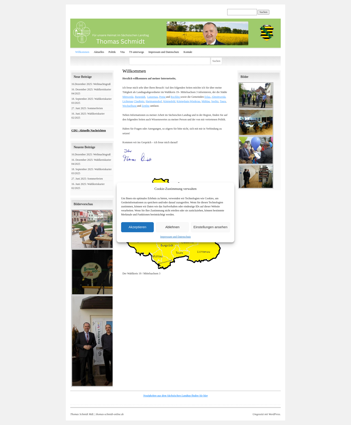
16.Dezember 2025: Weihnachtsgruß (91, 84)
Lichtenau (127, 101)
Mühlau (205, 101)
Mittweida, (128, 96)
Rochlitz (176, 96)
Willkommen (82, 52)
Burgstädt (140, 96)
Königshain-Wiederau (188, 101)
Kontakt (188, 52)
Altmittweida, (219, 96)
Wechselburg (129, 105)
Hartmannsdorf (154, 101)
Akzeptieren (137, 227)
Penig (162, 96)
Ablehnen (172, 227)
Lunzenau (152, 96)
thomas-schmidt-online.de (110, 414)
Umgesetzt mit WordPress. (267, 414)
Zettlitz (146, 105)
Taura (223, 101)
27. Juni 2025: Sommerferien (87, 108)
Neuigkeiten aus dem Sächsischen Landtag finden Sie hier (175, 395)
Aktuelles (99, 52)
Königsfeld (169, 101)
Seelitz (215, 101)
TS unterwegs (136, 52)
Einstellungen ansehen (210, 227)
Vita (122, 52)
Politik (112, 52)
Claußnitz (139, 101)
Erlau (207, 96)
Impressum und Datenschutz (175, 236)
